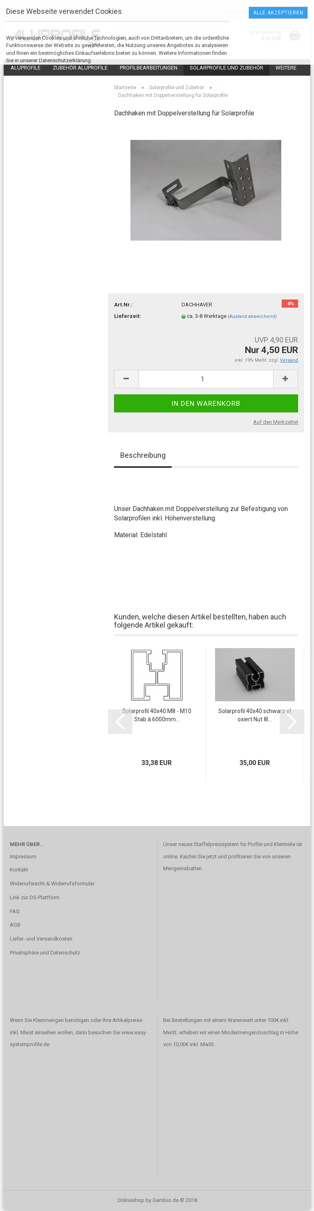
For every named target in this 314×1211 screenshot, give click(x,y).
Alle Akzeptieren (278, 13)
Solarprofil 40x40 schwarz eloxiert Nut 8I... (254, 715)
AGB (15, 925)
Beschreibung (143, 455)
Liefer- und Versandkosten (41, 939)
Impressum (23, 856)
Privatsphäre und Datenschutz (45, 953)
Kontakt (19, 870)
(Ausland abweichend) (252, 316)
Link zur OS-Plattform (35, 897)
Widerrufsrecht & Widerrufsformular (52, 883)
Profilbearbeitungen (148, 68)
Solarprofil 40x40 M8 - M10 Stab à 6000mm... (156, 715)
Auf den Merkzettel (275, 422)
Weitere (286, 68)
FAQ (15, 911)
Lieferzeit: (127, 316)
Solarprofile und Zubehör (226, 68)
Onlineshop (130, 1200)
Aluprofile (25, 68)
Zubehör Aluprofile (80, 68)
